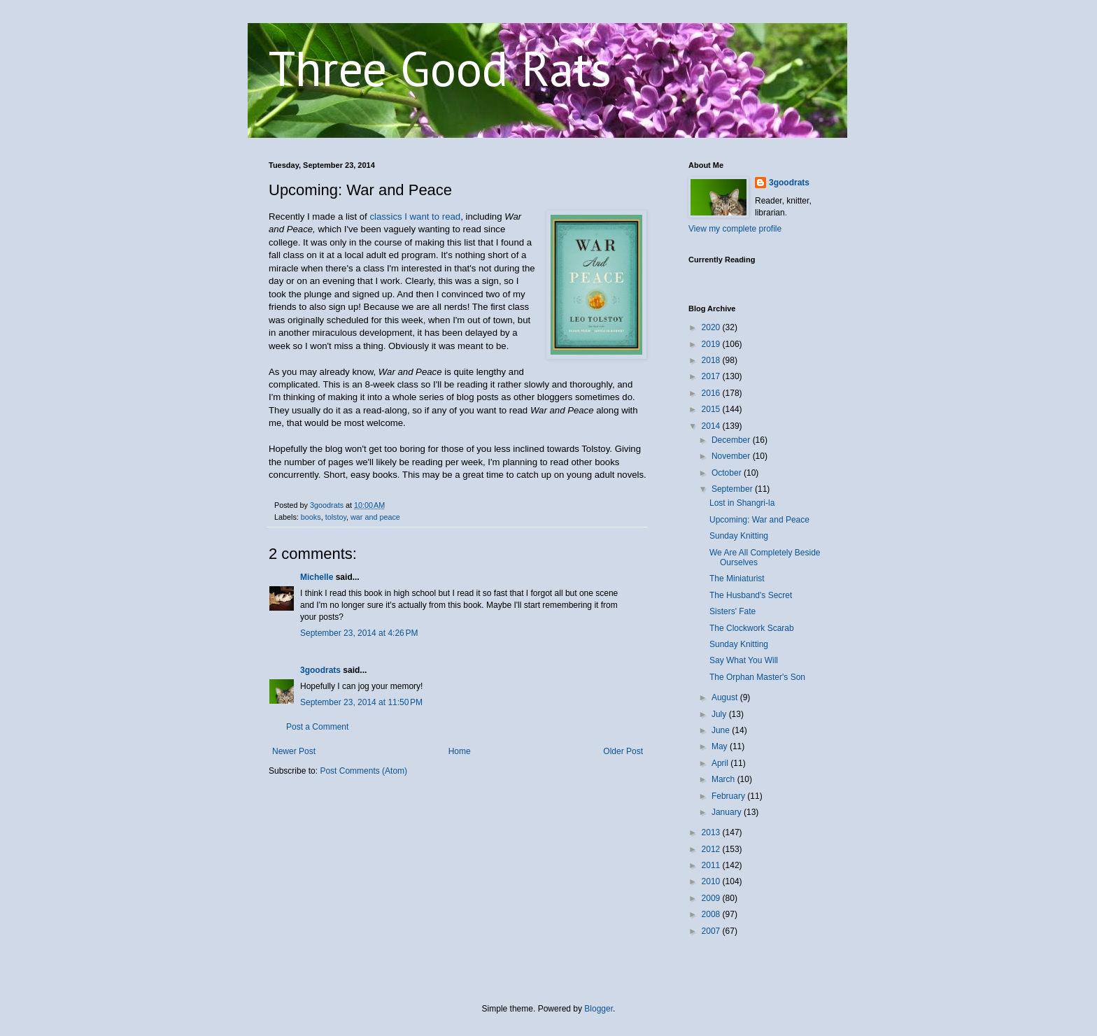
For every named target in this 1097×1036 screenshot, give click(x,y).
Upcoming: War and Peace (759, 520)
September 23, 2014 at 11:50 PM (361, 702)
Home (459, 751)
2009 (712, 898)
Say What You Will (743, 660)
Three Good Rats (440, 67)
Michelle (316, 577)
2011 (712, 865)
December (732, 440)
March (724, 779)
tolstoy (335, 517)
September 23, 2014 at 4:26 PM (359, 633)
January (728, 812)
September (733, 489)
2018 (712, 360)
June (722, 730)
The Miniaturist (737, 578)
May (721, 746)
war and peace (375, 517)
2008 (712, 914)
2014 (712, 426)
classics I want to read (414, 216)
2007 (712, 931)
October (728, 473)
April (721, 763)
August (726, 697)
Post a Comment (317, 727)
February (729, 796)
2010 (712, 881)
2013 (712, 832)
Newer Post (294, 751)
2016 (712, 393)
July (720, 714)
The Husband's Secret (750, 595)
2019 (712, 344)
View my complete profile (734, 229)
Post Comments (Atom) (363, 771)
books (311, 517)
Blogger (598, 1009)
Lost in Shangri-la (741, 503)
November (732, 456)
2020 (712, 327)
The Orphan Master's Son (757, 677)
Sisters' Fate (732, 611)
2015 (712, 409)
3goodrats (320, 670)
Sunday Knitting (738, 536)
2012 (712, 849)
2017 (712, 376)
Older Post (623, 751)
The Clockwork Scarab (751, 628)
